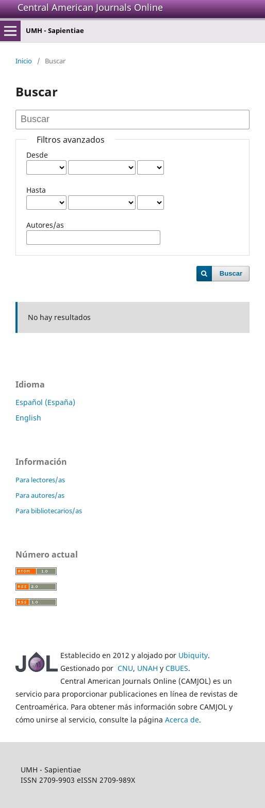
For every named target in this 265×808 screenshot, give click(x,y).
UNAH (147, 668)
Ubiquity (193, 655)
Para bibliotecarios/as (48, 510)
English (28, 418)
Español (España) (45, 402)
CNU (125, 668)
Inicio (23, 60)
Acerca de (182, 720)
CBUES (176, 668)
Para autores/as (39, 495)
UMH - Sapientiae (55, 30)
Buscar (231, 273)
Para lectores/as (40, 479)
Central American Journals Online (90, 7)
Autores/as (45, 225)
